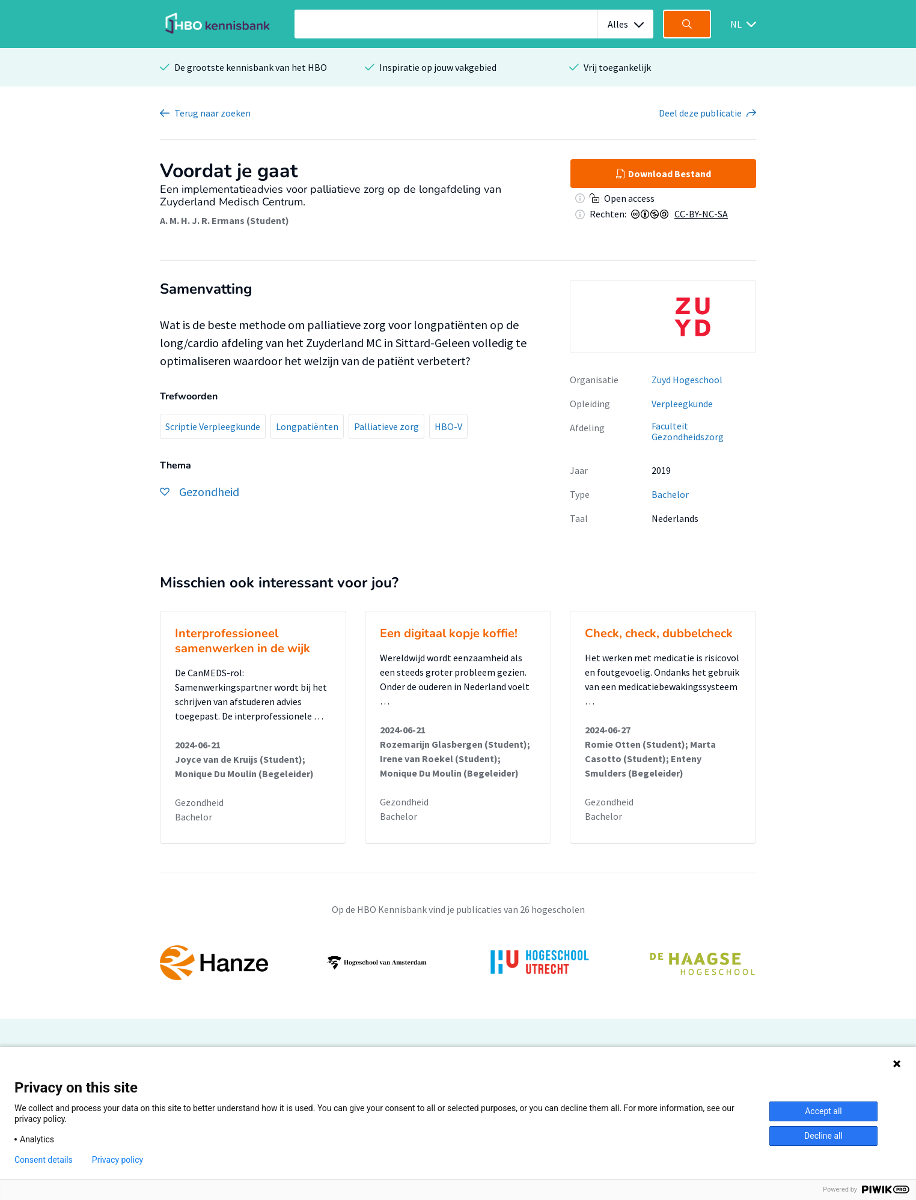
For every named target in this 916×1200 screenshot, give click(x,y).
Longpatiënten (307, 426)
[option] (663, 316)
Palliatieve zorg (386, 426)
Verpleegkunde (682, 403)
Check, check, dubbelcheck (659, 633)
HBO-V (448, 426)
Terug (212, 113)
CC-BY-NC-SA (701, 214)
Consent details (43, 1160)
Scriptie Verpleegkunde (212, 426)
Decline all (823, 1136)
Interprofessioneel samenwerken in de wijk (242, 640)
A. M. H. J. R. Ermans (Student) (224, 220)
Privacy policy (117, 1160)
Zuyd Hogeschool (687, 379)
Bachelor (670, 494)
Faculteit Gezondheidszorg (688, 431)
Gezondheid (199, 802)
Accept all (823, 1111)
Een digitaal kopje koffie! (449, 633)
